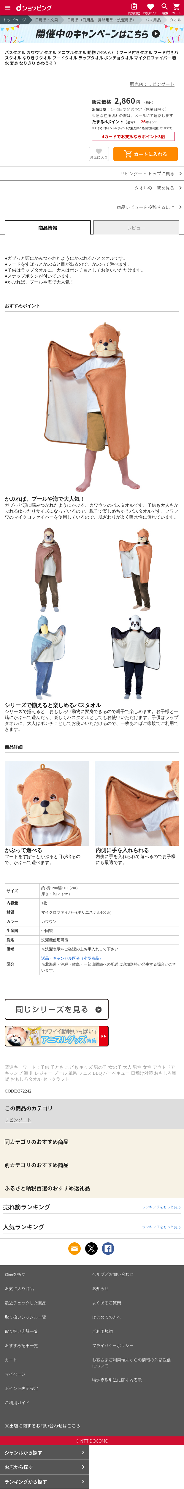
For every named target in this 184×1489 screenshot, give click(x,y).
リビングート (18, 1120)
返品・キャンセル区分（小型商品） (72, 958)
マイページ (15, 1374)
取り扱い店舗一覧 (21, 1331)
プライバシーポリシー (113, 1345)
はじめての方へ (106, 1317)
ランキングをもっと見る (161, 1206)
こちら (73, 1425)
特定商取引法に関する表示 (117, 1380)
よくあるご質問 (106, 1303)
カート (11, 1360)
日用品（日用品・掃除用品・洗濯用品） (102, 20)
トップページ (14, 20)
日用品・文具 (46, 20)
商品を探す (15, 1274)
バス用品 (153, 20)
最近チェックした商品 (25, 1303)
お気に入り (99, 157)
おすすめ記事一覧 (21, 1345)
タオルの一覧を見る (154, 187)
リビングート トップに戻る (147, 173)
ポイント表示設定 (21, 1388)
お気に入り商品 (19, 1288)
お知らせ (100, 1288)
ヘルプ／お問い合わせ (113, 1274)
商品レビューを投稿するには (146, 207)
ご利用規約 (102, 1331)
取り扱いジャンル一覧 (25, 1317)
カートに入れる (145, 154)
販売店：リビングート (152, 84)
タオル (175, 20)
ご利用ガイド (17, 1402)
